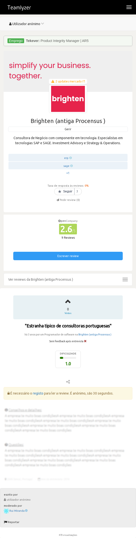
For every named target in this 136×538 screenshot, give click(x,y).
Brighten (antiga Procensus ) (94, 334)
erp (66, 158)
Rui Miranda (18, 510)
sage (66, 165)
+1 (68, 173)
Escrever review (68, 256)
